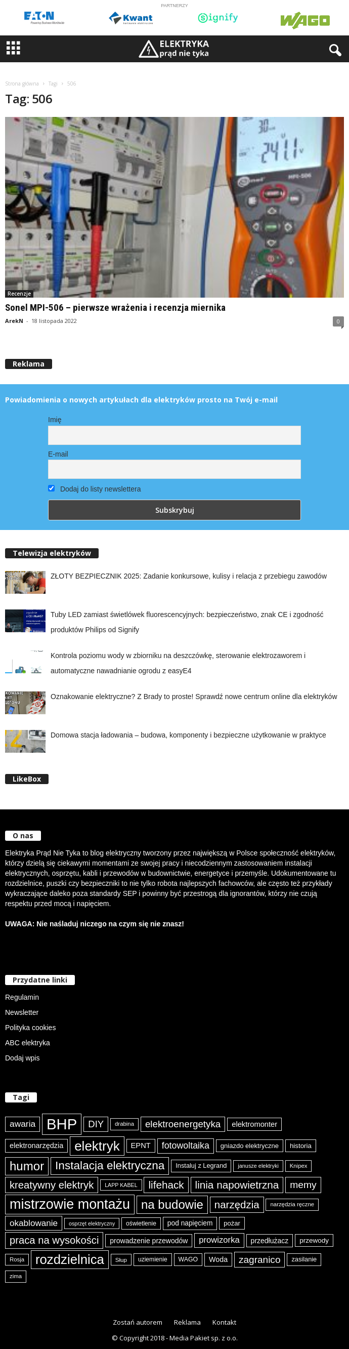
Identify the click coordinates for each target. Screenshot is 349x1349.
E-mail (58, 454)
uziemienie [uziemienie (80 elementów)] (152, 1259)
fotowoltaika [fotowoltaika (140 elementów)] (185, 1145)
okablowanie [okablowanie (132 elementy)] (34, 1223)
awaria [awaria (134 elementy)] (22, 1124)
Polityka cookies (30, 1028)
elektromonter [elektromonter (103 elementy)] (254, 1124)
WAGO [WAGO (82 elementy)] (188, 1259)
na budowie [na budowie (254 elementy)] (172, 1204)
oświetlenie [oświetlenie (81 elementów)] (141, 1223)
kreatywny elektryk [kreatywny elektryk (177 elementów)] (52, 1185)
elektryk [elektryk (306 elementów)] (96, 1146)
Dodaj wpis (22, 1058)
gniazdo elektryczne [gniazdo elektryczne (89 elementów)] (250, 1146)
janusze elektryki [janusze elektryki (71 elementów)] (258, 1166)
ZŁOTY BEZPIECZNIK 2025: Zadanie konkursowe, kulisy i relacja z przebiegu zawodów (189, 576)
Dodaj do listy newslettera (94, 489)
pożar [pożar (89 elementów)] (232, 1223)
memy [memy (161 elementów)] (303, 1184)
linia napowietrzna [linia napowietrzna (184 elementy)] (237, 1185)
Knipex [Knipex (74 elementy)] (299, 1166)
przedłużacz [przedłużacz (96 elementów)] (270, 1241)
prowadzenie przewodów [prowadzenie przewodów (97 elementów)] (149, 1241)
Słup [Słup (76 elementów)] (121, 1259)
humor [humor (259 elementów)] (27, 1166)
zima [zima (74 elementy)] (16, 1276)
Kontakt (224, 1322)
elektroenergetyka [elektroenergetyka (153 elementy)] (183, 1124)
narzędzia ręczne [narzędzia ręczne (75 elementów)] (292, 1204)
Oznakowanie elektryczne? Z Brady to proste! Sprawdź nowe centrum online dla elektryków (194, 696)
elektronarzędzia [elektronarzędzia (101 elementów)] (36, 1145)
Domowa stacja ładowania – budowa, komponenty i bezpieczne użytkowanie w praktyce (188, 735)
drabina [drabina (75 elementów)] (124, 1124)
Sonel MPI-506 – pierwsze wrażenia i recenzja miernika (115, 307)
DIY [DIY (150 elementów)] (96, 1124)
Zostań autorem (137, 1322)
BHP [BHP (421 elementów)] (62, 1124)
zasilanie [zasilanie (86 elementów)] (304, 1259)
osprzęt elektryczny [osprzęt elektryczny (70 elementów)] (92, 1223)
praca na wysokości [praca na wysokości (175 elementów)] (54, 1240)
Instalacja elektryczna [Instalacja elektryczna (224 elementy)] (109, 1165)
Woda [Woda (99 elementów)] (218, 1259)
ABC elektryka (27, 1043)
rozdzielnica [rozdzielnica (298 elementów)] (69, 1259)
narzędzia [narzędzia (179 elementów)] (236, 1204)
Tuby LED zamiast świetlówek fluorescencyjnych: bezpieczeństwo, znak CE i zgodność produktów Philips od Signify (187, 622)
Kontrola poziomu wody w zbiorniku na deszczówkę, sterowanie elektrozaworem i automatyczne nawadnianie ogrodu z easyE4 (178, 663)
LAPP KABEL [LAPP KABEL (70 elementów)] (121, 1185)
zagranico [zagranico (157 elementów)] (260, 1259)
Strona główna (22, 83)
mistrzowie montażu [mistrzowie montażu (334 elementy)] (70, 1204)
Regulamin (22, 997)
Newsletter (21, 1012)
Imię (54, 420)
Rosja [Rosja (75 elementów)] (17, 1259)
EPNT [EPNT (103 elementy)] (141, 1145)
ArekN (14, 320)
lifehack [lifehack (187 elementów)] (166, 1185)
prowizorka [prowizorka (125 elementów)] (219, 1240)
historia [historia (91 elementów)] (301, 1146)
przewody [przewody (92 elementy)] (314, 1240)
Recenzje (19, 293)
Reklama (187, 1322)
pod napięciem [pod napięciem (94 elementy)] (190, 1223)
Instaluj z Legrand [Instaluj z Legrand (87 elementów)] (201, 1165)
